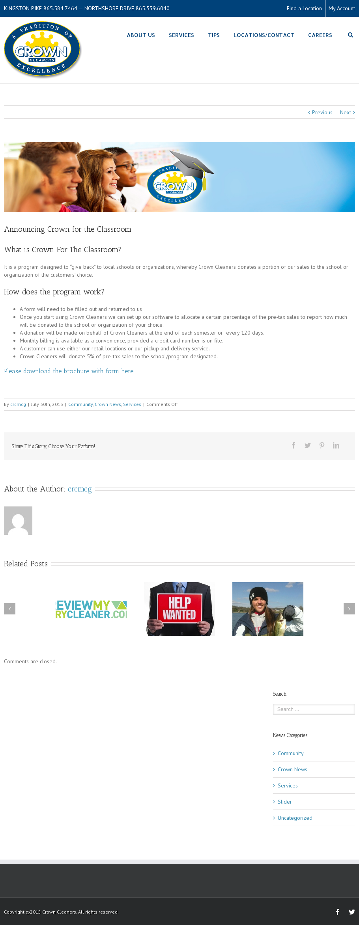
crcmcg (18, 404)
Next (345, 112)
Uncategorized (295, 817)
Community (80, 404)
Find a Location (304, 8)
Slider (285, 801)
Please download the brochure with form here (68, 371)
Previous (322, 112)
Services (181, 35)
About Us (141, 35)
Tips (214, 35)
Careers (320, 35)
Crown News (108, 404)
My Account (342, 8)
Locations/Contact (264, 35)
